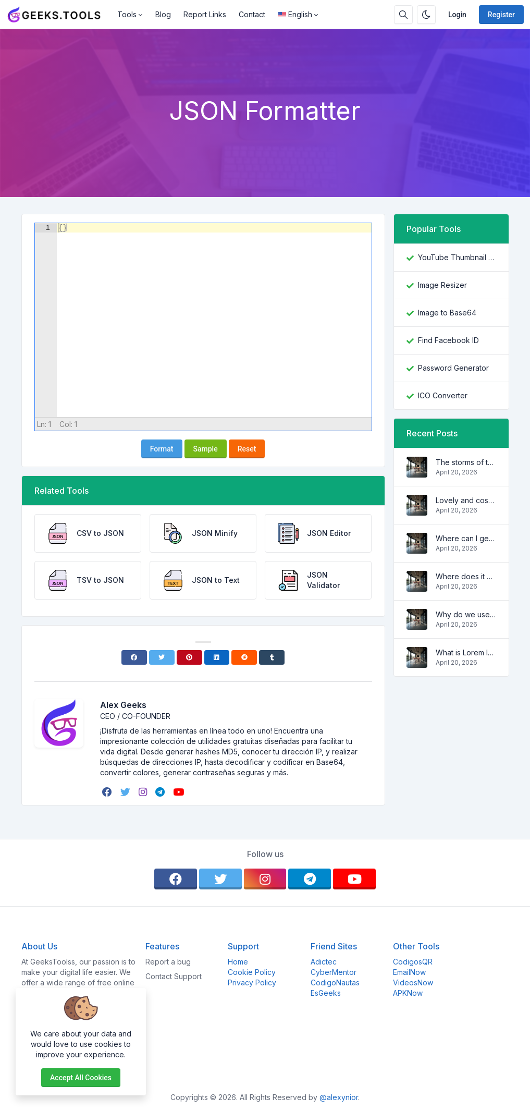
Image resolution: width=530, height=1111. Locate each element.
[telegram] (161, 792)
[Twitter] (162, 657)
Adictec (324, 961)
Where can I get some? (466, 538)
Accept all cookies (81, 1077)
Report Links (204, 14)
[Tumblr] (272, 657)
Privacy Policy (252, 982)
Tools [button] (127, 14)
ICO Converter (442, 395)
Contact (252, 14)
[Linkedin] (217, 657)
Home (238, 961)
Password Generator (453, 367)
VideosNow (413, 982)
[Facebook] (134, 657)
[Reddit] (244, 657)
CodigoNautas (335, 982)
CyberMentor (333, 972)
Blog (163, 14)
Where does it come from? (466, 576)
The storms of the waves (466, 462)
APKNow (408, 992)
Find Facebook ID (448, 340)
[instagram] (144, 792)
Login (457, 14)
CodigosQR (413, 961)
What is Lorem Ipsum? (466, 652)
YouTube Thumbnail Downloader (457, 257)
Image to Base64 (447, 312)
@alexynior (338, 1097)
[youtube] (179, 792)
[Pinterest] (189, 657)
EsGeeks (326, 992)
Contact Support (173, 976)
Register (501, 14)
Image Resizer (442, 284)
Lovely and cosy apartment (466, 500)
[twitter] (126, 792)
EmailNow (409, 972)
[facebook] (108, 792)
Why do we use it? (466, 614)
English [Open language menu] (295, 14)
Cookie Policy (252, 972)
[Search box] (403, 14)
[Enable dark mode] (426, 14)
